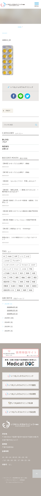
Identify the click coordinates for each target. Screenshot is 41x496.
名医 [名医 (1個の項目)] (33, 273)
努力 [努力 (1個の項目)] (21, 273)
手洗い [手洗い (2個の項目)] (14, 282)
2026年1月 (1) (12, 314)
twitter (27, 96)
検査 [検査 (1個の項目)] (33, 282)
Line (20, 96)
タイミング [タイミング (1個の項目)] (7, 269)
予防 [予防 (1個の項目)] (30, 269)
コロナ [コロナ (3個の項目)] (33, 265)
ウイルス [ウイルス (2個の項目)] (25, 265)
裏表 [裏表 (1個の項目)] (18, 290)
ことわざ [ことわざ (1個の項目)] (6, 260)
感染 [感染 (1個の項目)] (35, 277)
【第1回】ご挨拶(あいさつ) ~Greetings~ (16, 228)
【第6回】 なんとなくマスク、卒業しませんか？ (19, 181)
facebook (13, 96)
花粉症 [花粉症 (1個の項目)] (34, 286)
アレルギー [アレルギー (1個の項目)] (16, 260)
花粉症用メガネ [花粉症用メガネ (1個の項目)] (8, 290)
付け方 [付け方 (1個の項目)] (14, 273)
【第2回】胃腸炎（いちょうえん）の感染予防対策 (20, 220)
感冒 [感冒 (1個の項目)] (29, 277)
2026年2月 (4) (12, 310)
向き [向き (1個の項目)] (4, 277)
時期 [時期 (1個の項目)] (27, 282)
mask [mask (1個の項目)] (9, 256)
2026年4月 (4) (12, 307)
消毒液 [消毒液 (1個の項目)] (5, 286)
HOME (20, 27)
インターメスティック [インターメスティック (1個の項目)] (11, 265)
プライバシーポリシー (11, 480)
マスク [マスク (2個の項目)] (16, 269)
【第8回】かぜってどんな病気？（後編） (16, 163)
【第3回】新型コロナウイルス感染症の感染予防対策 (20, 211)
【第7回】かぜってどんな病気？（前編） (16, 172)
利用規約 (21, 480)
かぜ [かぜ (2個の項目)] (27, 256)
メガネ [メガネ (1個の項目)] (24, 269)
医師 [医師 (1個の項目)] (27, 273)
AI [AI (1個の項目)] (4, 256)
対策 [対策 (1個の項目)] (10, 277)
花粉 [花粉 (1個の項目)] (27, 286)
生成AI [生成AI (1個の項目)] (13, 286)
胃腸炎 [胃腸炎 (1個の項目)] (20, 286)
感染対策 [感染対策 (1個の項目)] (6, 282)
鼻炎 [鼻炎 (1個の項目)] (30, 290)
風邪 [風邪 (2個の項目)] (24, 290)
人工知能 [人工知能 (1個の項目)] (6, 273)
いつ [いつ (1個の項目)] (21, 256)
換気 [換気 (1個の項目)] (21, 282)
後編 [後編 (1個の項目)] (23, 277)
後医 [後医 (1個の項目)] (17, 277)
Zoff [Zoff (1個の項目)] (15, 256)
